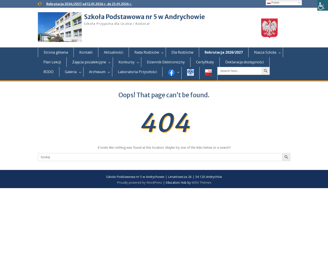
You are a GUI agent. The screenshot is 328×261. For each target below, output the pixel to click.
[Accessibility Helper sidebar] (322, 5)
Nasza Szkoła (265, 52)
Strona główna (56, 52)
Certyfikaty (205, 62)
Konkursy (126, 62)
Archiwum (97, 71)
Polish (273, 2)
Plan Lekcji (52, 62)
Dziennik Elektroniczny (166, 62)
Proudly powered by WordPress (139, 182)
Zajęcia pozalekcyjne (89, 62)
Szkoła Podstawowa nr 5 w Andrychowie (144, 17)
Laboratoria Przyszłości (137, 71)
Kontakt (86, 52)
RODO (48, 71)
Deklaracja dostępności (244, 62)
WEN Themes (201, 182)
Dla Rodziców (182, 52)
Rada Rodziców (146, 52)
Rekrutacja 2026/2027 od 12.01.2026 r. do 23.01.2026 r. (89, 4)
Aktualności (113, 52)
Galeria (71, 71)
